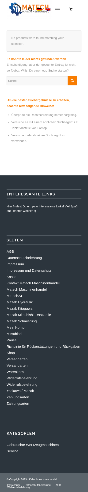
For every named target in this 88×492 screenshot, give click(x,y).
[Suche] (28, 9)
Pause (12, 340)
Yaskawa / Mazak (20, 391)
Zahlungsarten (18, 397)
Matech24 (14, 296)
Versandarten (17, 359)
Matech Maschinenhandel (27, 289)
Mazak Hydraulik (20, 302)
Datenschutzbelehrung (24, 258)
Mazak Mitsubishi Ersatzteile (29, 315)
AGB (10, 251)
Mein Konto (15, 327)
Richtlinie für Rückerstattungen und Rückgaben (43, 346)
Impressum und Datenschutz (29, 270)
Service (12, 451)
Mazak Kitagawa (19, 308)
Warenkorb (15, 372)
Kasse (11, 277)
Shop (11, 353)
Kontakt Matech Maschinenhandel (33, 283)
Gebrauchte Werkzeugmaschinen (33, 445)
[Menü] (57, 9)
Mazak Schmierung (22, 321)
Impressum (15, 264)
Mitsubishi (14, 334)
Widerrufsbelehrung (22, 378)
